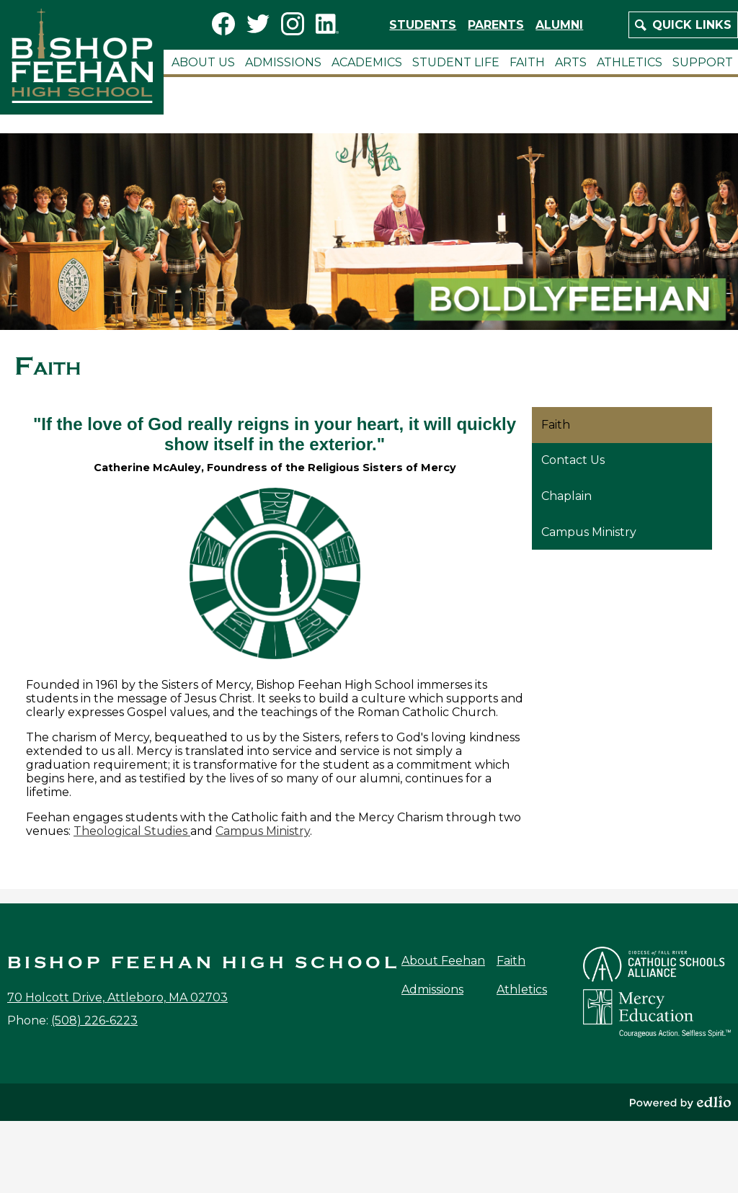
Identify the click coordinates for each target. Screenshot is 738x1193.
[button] (203, 62)
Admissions (432, 989)
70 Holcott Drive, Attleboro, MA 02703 (117, 997)
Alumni (559, 25)
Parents (496, 25)
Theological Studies (132, 831)
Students (422, 25)
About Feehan (443, 961)
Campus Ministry (262, 831)
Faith (511, 961)
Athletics (522, 989)
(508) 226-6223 (94, 1020)
